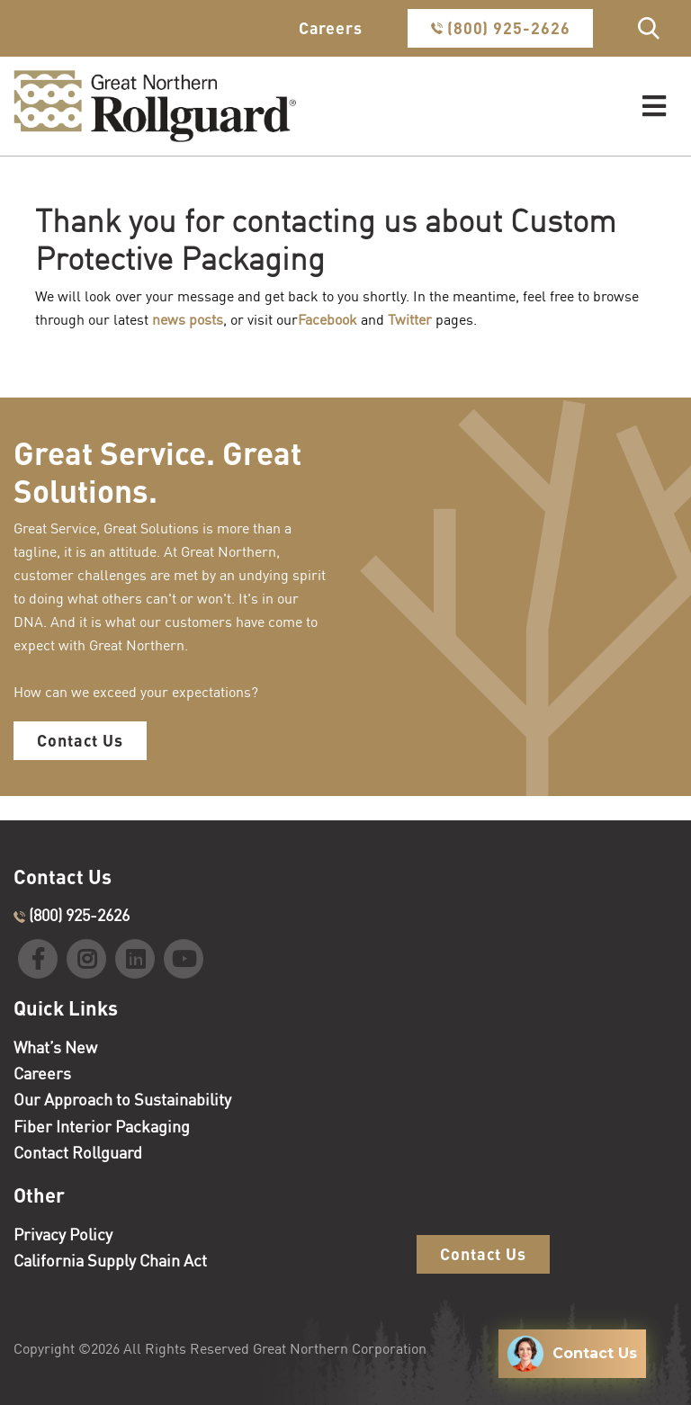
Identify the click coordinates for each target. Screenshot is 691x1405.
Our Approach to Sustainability (122, 1099)
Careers (331, 28)
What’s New (55, 1047)
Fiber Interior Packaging (101, 1126)
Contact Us (80, 740)
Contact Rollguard (77, 1152)
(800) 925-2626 (500, 28)
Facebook (327, 318)
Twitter (410, 318)
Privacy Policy (62, 1234)
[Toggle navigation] (654, 106)
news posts (187, 318)
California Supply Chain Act (110, 1260)
